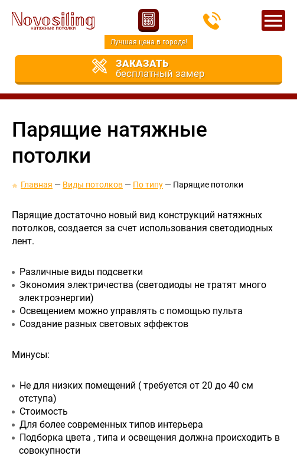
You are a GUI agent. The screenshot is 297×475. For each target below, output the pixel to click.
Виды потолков (93, 184)
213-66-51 (212, 21)
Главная (37, 184)
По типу (148, 184)
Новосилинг (53, 20)
